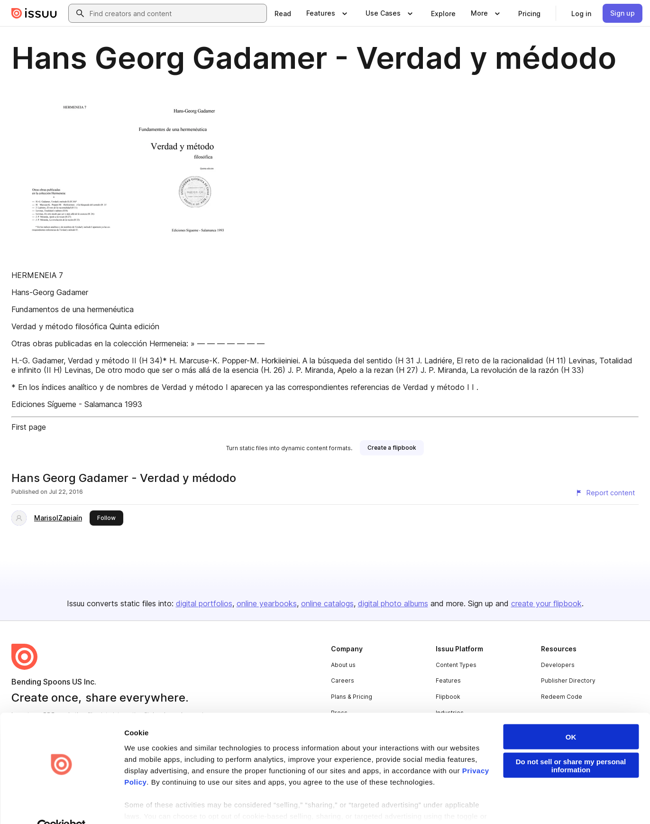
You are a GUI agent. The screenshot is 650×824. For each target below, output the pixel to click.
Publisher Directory (568, 680)
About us (343, 664)
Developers (558, 664)
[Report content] (605, 493)
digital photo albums (393, 603)
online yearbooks (267, 603)
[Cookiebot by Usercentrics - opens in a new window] (61, 805)
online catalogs (327, 603)
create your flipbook (546, 603)
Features (448, 680)
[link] (283, 13)
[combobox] (176, 13)
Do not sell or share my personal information (571, 744)
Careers (342, 680)
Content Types (456, 664)
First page (28, 427)
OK (571, 716)
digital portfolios (204, 603)
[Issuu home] (34, 13)
